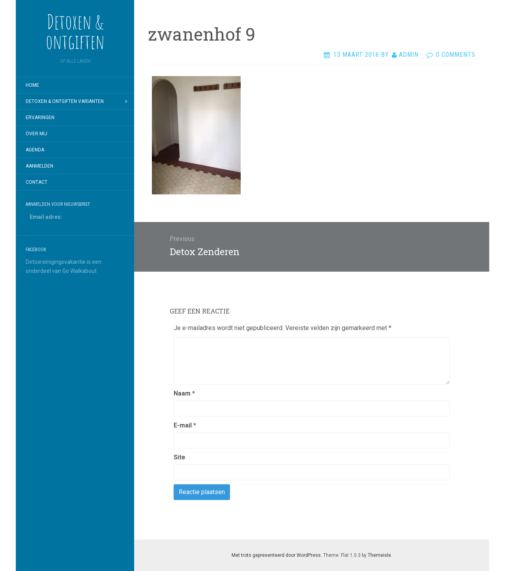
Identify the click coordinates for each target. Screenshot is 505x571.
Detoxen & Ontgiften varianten (65, 101)
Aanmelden (39, 166)
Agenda (35, 150)
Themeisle (379, 555)
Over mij (36, 133)
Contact (36, 182)
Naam (184, 393)
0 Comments (455, 54)
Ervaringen (40, 117)
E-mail (185, 425)
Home (32, 85)
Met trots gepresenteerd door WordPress (276, 555)
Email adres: (46, 217)
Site (179, 457)
